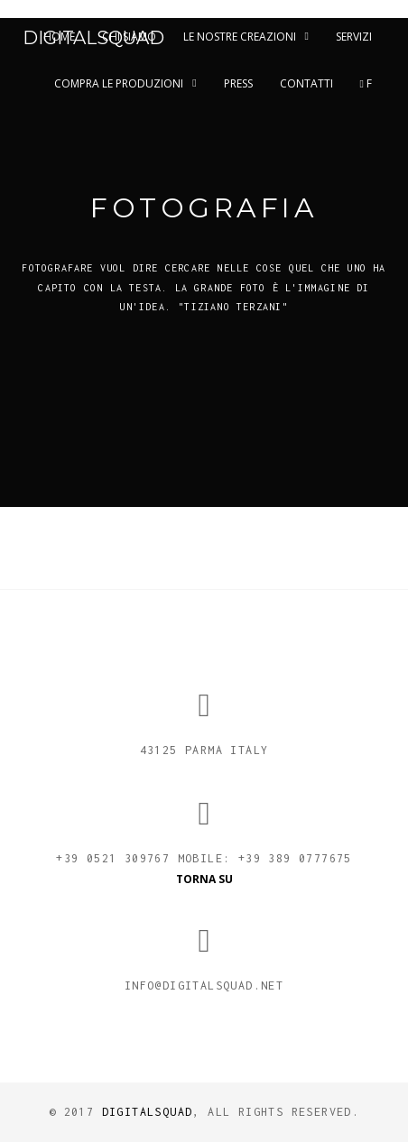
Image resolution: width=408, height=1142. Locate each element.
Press (238, 83)
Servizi (354, 36)
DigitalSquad (93, 38)
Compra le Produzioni (118, 83)
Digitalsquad (147, 1112)
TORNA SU (204, 879)
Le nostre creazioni (239, 36)
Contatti (306, 83)
